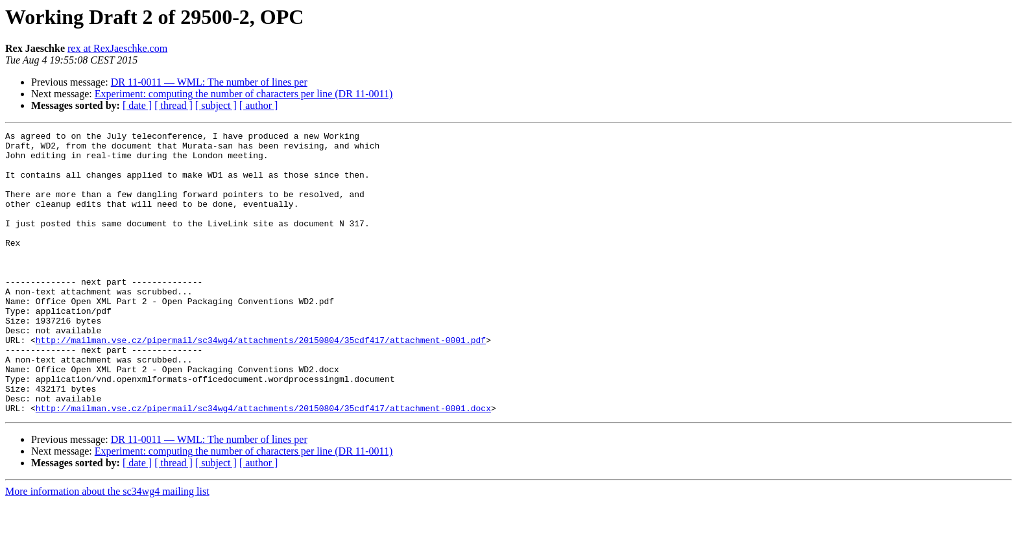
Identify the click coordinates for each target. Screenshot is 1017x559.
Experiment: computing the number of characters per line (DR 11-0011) (244, 93)
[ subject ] (216, 105)
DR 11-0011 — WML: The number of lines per (209, 82)
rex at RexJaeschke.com (117, 48)
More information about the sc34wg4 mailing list (107, 547)
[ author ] (258, 105)
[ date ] (137, 105)
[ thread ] (173, 105)
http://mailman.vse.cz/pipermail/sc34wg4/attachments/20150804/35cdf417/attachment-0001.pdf (261, 382)
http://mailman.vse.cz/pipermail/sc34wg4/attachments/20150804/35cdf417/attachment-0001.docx (263, 464)
